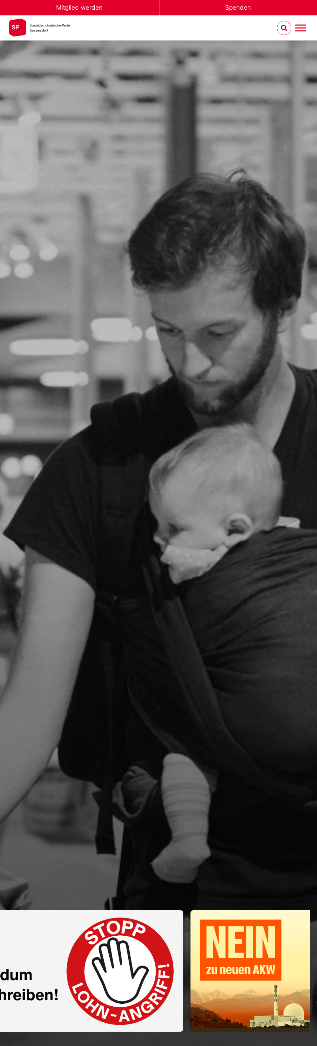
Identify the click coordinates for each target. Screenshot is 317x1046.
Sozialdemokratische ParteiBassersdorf (50, 27)
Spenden (238, 7)
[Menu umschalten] (300, 28)
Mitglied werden (79, 7)
